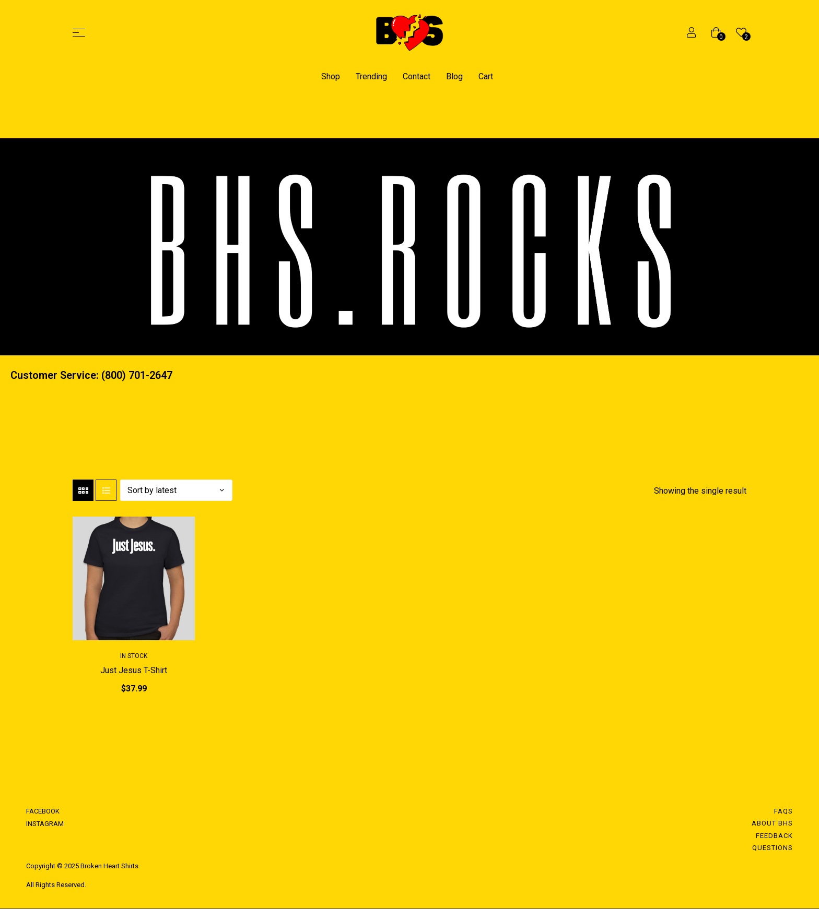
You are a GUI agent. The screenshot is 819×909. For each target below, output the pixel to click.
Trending (371, 76)
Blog (454, 76)
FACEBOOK (43, 811)
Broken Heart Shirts (108, 866)
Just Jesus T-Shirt (133, 670)
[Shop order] (176, 490)
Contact (416, 76)
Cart (485, 76)
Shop (330, 76)
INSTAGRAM (45, 824)
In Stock (133, 656)
